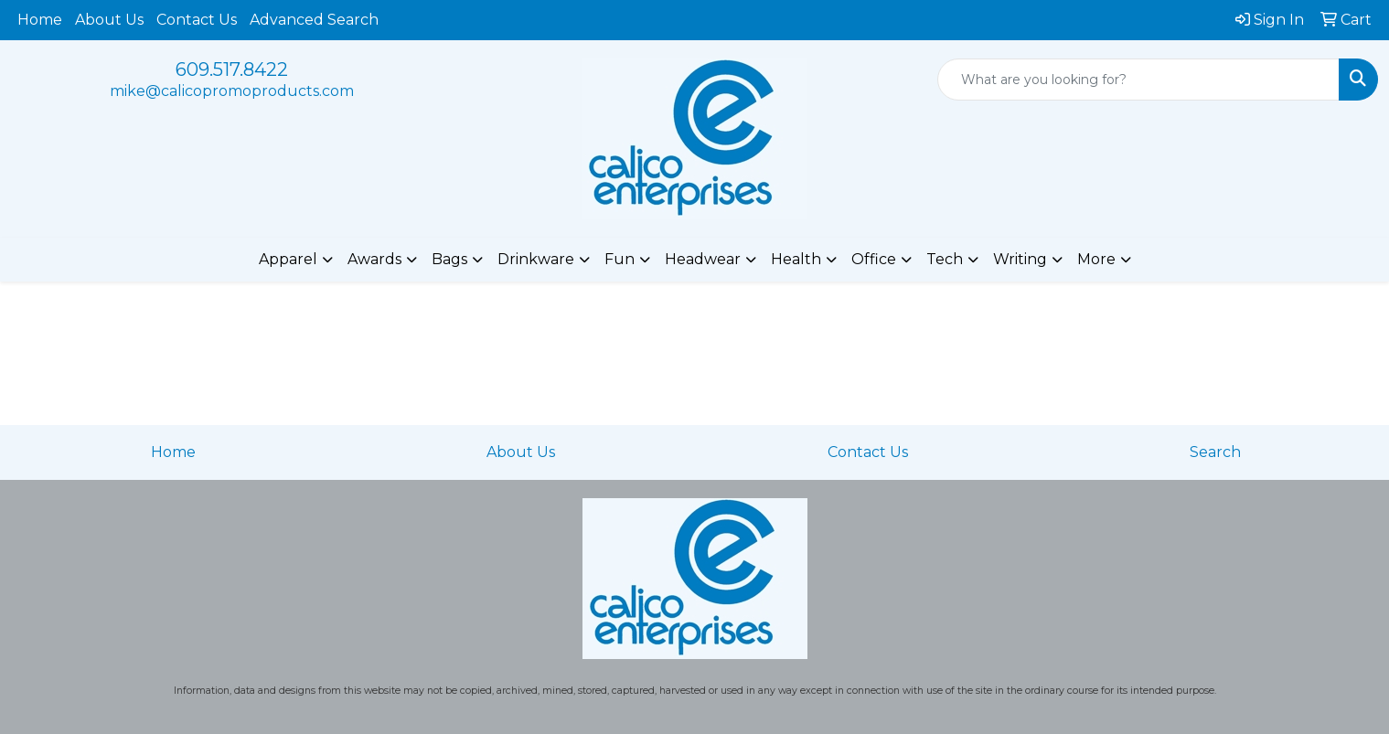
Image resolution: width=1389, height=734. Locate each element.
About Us (109, 19)
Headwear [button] (703, 259)
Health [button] (796, 259)
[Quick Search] (1138, 80)
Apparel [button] (288, 259)
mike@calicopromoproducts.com (232, 91)
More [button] (1096, 259)
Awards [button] (374, 259)
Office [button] (873, 259)
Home (39, 19)
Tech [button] (944, 259)
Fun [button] (619, 259)
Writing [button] (1020, 259)
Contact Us (196, 19)
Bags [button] (449, 259)
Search (1215, 452)
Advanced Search (314, 19)
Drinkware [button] (535, 259)
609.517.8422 (232, 69)
